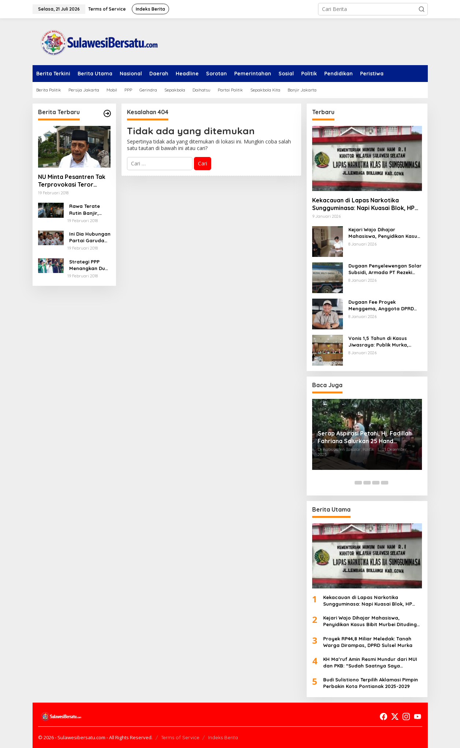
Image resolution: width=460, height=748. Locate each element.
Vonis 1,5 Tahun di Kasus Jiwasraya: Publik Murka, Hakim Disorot (378, 341)
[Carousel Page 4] (375, 483)
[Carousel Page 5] (384, 483)
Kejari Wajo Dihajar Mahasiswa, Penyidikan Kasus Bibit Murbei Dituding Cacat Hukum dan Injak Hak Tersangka (384, 233)
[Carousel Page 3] (367, 483)
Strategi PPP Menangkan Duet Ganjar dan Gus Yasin (89, 265)
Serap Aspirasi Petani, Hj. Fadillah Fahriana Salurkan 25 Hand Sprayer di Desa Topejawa (365, 437)
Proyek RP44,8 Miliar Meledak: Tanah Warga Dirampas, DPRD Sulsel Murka (367, 642)
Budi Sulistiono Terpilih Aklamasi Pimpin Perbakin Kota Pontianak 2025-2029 (370, 683)
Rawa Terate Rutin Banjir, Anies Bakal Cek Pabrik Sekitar (88, 209)
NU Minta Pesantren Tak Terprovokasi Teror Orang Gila (71, 180)
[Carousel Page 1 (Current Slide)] (349, 483)
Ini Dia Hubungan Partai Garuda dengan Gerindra (90, 237)
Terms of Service (180, 737)
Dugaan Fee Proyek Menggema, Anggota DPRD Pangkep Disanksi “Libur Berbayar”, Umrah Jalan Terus (381, 305)
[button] (421, 9)
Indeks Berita (223, 737)
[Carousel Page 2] (358, 483)
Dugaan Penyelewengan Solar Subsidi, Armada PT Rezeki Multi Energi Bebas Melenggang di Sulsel (385, 269)
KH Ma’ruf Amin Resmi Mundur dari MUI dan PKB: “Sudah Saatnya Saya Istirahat (370, 662)
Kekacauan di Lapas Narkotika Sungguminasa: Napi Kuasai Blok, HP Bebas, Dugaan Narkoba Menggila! (363, 204)
